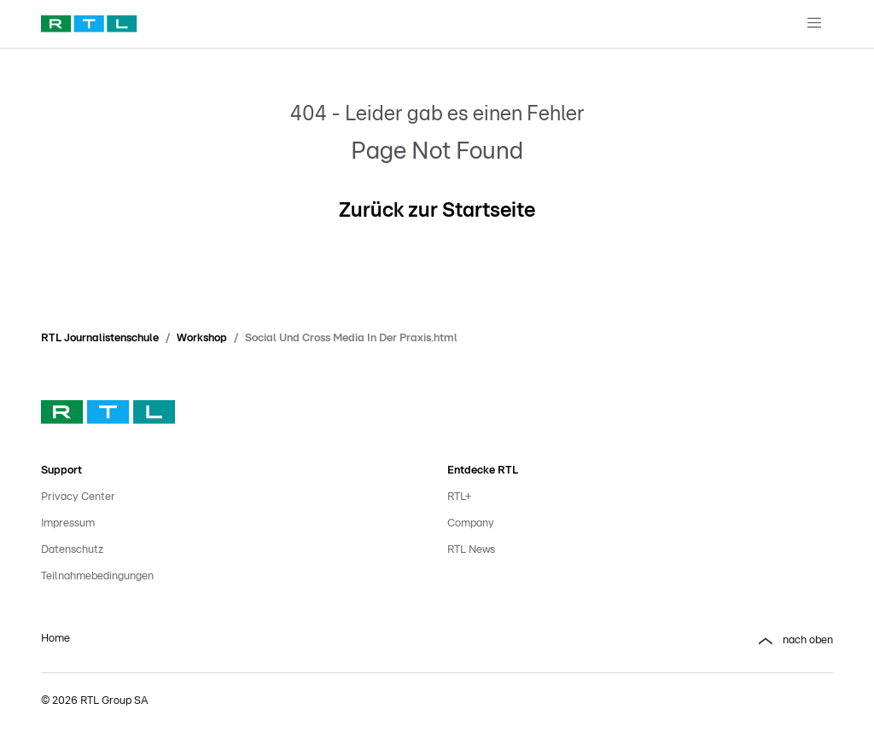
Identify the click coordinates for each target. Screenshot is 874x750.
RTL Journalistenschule (100, 338)
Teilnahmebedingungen (97, 576)
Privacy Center (78, 497)
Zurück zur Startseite (437, 211)
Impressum (68, 523)
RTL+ (459, 497)
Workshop (202, 338)
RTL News (471, 549)
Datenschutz (72, 549)
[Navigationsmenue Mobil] (814, 24)
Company (470, 523)
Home (55, 638)
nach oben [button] (794, 641)
